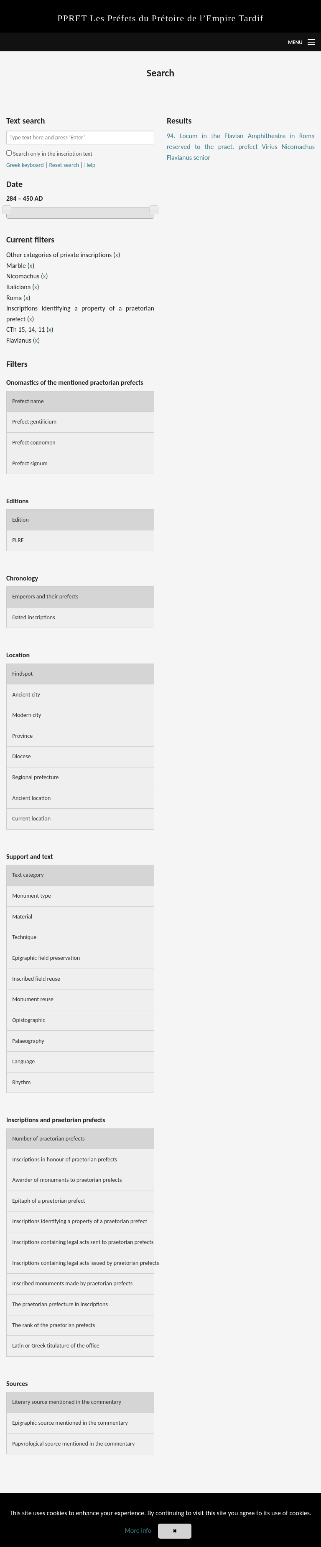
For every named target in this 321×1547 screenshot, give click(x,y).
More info (138, 1530)
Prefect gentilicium (34, 421)
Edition (20, 519)
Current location (31, 818)
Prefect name (28, 401)
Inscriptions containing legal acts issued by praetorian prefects (83, 1263)
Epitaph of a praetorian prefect (48, 1200)
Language (23, 1061)
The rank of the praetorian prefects (53, 1325)
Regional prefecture (35, 777)
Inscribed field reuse (36, 978)
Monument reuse (33, 999)
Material (22, 916)
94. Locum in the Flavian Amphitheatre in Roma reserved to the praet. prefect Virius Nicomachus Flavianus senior (241, 146)
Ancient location (31, 798)
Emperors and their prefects (45, 596)
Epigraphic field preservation (46, 958)
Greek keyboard (25, 165)
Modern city (26, 715)
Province (22, 735)
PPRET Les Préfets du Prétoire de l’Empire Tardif (160, 18)
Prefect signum (30, 463)
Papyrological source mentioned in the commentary (73, 1443)
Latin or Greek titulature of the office (55, 1345)
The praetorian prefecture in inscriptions (60, 1304)
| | (50, 165)
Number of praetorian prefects (48, 1138)
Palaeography (28, 1041)
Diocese (21, 756)
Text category (27, 874)
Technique (24, 937)
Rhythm (21, 1082)
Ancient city (26, 694)
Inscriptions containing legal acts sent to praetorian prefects (82, 1242)
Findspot (22, 673)
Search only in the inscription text (49, 153)
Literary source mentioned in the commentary (66, 1402)
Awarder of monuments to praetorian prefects (67, 1180)
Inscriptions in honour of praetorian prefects (64, 1159)
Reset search (64, 165)
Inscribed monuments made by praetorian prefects (72, 1283)
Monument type (31, 895)
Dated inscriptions (33, 617)
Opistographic (28, 1020)
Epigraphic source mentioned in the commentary (70, 1422)
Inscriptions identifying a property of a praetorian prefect (79, 1221)
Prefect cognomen (33, 442)
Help (89, 165)
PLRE (18, 540)
